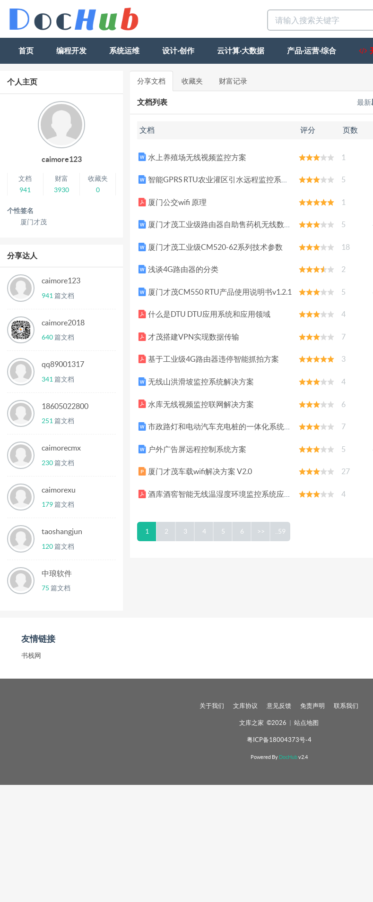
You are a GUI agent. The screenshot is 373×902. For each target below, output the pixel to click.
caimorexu (59, 489)
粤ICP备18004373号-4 (279, 739)
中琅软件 (57, 573)
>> (261, 531)
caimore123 (62, 159)
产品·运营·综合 (311, 50)
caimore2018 (63, 322)
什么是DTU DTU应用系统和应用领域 (204, 314)
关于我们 (212, 705)
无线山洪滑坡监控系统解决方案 (196, 381)
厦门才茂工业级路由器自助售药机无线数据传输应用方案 (237, 224)
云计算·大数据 (240, 50)
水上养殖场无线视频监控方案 (192, 157)
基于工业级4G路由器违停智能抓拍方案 (208, 359)
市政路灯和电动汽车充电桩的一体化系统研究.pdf (225, 426)
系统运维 (124, 50)
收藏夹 (192, 81)
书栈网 (31, 655)
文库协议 (245, 705)
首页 (26, 50)
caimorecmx (61, 447)
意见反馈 (279, 705)
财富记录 (233, 81)
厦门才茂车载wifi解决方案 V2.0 (195, 471)
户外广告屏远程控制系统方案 (192, 449)
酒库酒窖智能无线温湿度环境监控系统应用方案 (222, 494)
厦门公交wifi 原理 (172, 202)
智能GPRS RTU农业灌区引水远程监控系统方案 (221, 179)
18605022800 (65, 406)
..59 (280, 531)
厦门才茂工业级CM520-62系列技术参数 (210, 247)
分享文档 (151, 81)
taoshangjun (62, 531)
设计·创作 (178, 50)
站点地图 (306, 722)
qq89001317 (63, 364)
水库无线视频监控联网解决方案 (196, 404)
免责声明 (312, 705)
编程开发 (71, 50)
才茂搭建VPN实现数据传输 (188, 336)
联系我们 (346, 705)
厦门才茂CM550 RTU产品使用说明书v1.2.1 (215, 292)
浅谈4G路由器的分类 (178, 269)
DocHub (288, 757)
